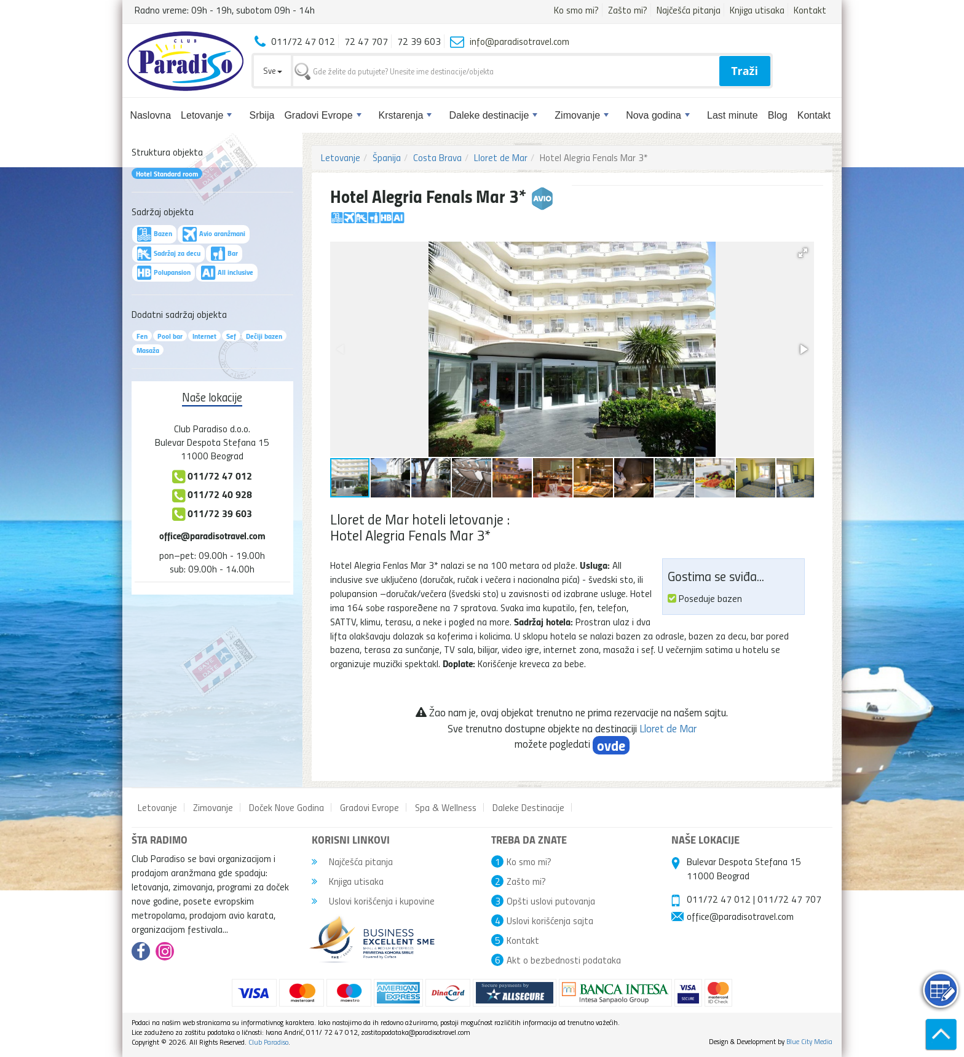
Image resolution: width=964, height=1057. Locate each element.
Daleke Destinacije (528, 807)
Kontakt (810, 10)
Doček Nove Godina (286, 807)
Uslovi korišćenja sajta (550, 920)
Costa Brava (437, 157)
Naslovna (150, 115)
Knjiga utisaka (757, 10)
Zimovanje (582, 115)
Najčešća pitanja (689, 10)
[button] (803, 253)
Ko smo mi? (576, 10)
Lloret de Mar (500, 157)
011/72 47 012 (719, 899)
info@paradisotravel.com (519, 41)
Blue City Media (809, 1041)
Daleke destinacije (493, 115)
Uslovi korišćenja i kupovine (373, 901)
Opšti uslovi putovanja (551, 901)
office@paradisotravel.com (212, 535)
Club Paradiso (268, 1042)
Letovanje (206, 115)
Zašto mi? (627, 10)
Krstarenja (405, 115)
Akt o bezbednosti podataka (564, 960)
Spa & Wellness (445, 807)
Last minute (732, 115)
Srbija (261, 115)
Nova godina (658, 115)
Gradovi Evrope (322, 115)
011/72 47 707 (789, 899)
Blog (778, 115)
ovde (611, 745)
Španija (387, 157)
